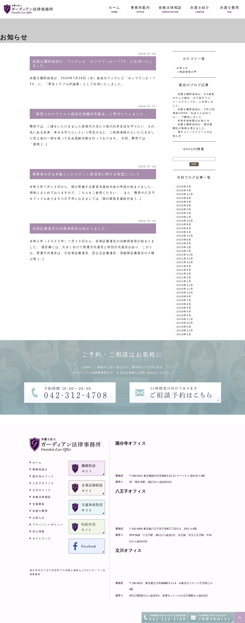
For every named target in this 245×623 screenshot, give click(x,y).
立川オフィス (42, 490)
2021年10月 (184, 262)
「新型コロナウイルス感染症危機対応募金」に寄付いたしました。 (90, 114)
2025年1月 (183, 217)
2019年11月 (184, 319)
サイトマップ (42, 538)
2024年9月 (183, 224)
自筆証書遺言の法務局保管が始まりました (69, 228)
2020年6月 (183, 304)
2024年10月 (184, 220)
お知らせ (182, 67)
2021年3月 (183, 273)
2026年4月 (183, 186)
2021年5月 (183, 266)
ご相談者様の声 (186, 71)
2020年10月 (184, 292)
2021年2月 (183, 277)
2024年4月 (183, 232)
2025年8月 (183, 201)
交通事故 (39, 503)
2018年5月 (183, 334)
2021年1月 (183, 281)
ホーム (37, 462)
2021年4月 (183, 270)
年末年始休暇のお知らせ (194, 120)
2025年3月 (183, 209)
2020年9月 (183, 296)
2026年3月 (183, 190)
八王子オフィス (43, 483)
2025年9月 (183, 198)
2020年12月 (184, 285)
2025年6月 (183, 205)
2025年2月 (183, 213)
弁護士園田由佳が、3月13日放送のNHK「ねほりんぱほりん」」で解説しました (194, 113)
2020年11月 (184, 288)
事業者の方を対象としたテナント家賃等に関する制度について (86, 174)
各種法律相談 (42, 496)
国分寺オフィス (43, 476)
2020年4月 (183, 311)
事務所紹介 (40, 469)
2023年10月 (184, 235)
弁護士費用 (40, 510)
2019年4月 (183, 326)
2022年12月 (184, 254)
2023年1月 (183, 251)
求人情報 (39, 531)
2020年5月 (183, 307)
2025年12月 (184, 194)
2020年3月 (183, 315)
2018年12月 (184, 330)
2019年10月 (184, 322)
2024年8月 (183, 228)
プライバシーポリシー (48, 524)
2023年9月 (183, 239)
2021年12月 (184, 258)
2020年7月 (183, 300)
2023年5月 (183, 243)
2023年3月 (183, 247)
